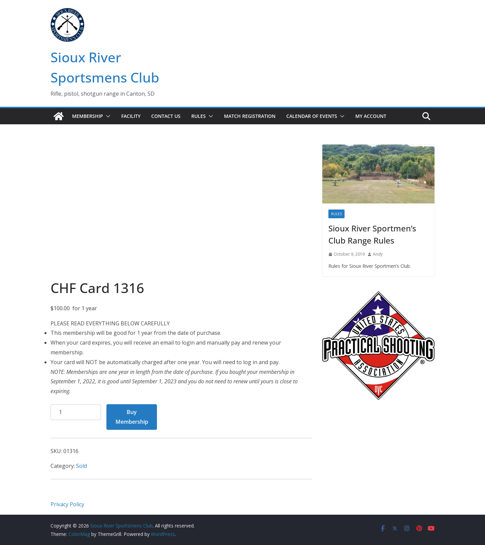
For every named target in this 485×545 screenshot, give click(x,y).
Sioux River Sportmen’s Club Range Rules (372, 234)
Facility (130, 116)
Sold (81, 466)
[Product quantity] (76, 412)
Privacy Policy (67, 504)
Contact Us (166, 116)
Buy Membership (132, 416)
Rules (198, 116)
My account (370, 116)
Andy (378, 254)
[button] (106, 116)
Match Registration (250, 116)
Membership (87, 116)
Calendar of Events (311, 116)
